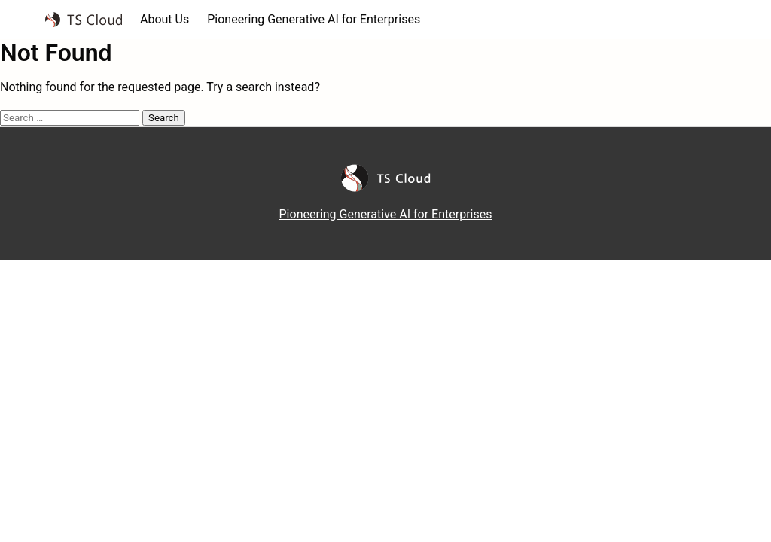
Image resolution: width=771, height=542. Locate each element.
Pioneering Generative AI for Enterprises (313, 19)
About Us (164, 19)
